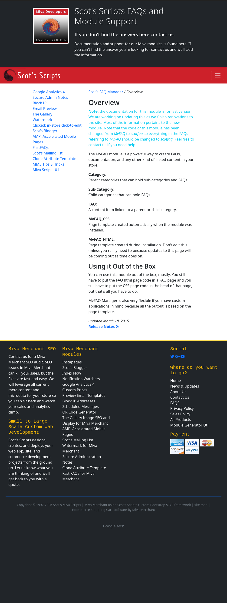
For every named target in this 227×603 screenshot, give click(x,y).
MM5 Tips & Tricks (48, 164)
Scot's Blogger (45, 130)
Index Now (71, 373)
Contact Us (179, 397)
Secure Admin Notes (50, 97)
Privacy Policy (182, 408)
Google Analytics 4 (49, 91)
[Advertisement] (113, 564)
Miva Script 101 (46, 169)
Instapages (72, 362)
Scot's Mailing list (48, 153)
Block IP (40, 103)
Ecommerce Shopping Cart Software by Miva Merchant (113, 509)
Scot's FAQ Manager (106, 91)
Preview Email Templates (83, 395)
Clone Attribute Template (54, 158)
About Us (178, 391)
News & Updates (184, 386)
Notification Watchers (81, 378)
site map (200, 505)
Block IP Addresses (78, 401)
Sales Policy (180, 414)
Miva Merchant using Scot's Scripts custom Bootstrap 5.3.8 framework (138, 505)
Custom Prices (74, 389)
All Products (180, 419)
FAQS (174, 402)
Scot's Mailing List (77, 440)
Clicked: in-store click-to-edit (57, 125)
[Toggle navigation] (217, 75)
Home (175, 380)
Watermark (42, 119)
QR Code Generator (79, 412)
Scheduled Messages (80, 406)
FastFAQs (41, 147)
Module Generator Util (189, 425)
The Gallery (43, 114)
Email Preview (45, 108)
